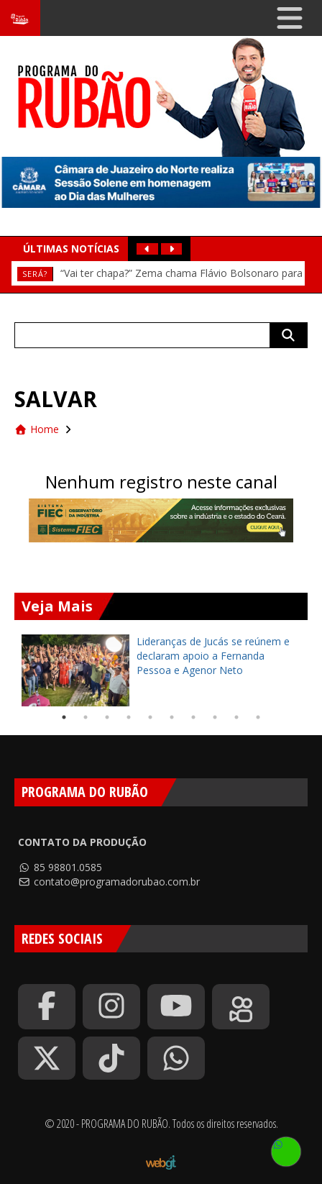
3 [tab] (107, 717)
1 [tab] (64, 717)
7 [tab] (193, 717)
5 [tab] (150, 717)
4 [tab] (128, 717)
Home (36, 429)
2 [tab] (85, 717)
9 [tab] (236, 717)
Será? (34, 273)
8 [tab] (215, 717)
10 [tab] (258, 717)
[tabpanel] (161, 670)
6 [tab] (172, 717)
